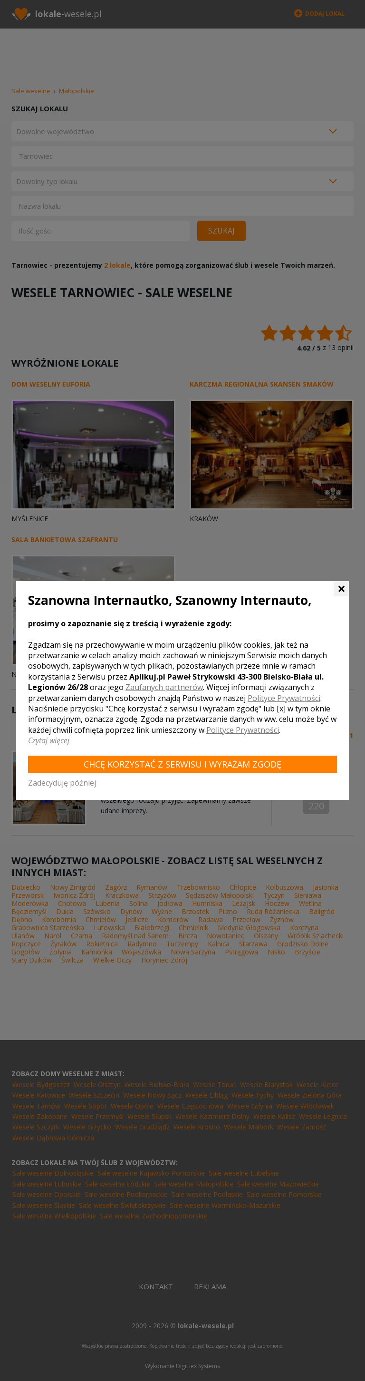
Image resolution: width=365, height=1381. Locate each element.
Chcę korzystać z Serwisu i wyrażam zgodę (182, 764)
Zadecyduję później (62, 783)
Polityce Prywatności (284, 698)
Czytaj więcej (48, 740)
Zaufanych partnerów (164, 687)
